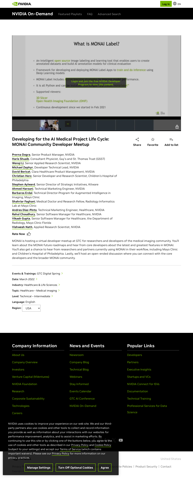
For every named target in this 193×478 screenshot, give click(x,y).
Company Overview (25, 362)
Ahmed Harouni (22, 188)
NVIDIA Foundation (24, 384)
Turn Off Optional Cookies (75, 467)
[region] (61, 444)
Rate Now (21, 234)
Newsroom (77, 355)
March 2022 (27, 279)
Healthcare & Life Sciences (40, 285)
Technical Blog (79, 369)
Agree (105, 467)
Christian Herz (22, 176)
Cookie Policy (103, 445)
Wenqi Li (18, 163)
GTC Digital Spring (48, 273)
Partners (132, 362)
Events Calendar (80, 391)
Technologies (20, 406)
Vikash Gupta (21, 218)
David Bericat (21, 171)
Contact (166, 466)
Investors (18, 369)
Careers (17, 413)
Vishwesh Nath (22, 227)
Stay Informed (79, 384)
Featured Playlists (70, 14)
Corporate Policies (120, 466)
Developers (134, 355)
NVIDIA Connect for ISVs (143, 384)
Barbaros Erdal (22, 193)
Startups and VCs (139, 376)
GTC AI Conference (82, 398)
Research (18, 391)
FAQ (89, 14)
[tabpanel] (96, 232)
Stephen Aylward (23, 184)
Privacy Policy (80, 445)
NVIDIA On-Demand (83, 406)
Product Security (146, 466)
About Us (18, 355)
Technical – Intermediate (35, 296)
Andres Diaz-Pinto (24, 210)
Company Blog (79, 362)
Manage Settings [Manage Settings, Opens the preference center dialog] (38, 467)
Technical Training (139, 398)
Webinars (76, 376)
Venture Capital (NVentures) (30, 376)
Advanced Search (109, 14)
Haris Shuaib (20, 159)
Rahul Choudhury (23, 214)
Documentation (137, 391)
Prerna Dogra (21, 154)
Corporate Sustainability (28, 398)
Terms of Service (70, 449)
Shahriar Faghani (23, 201)
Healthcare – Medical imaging (38, 290)
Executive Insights (139, 369)
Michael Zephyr (22, 167)
